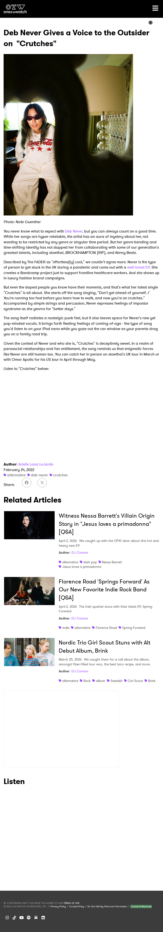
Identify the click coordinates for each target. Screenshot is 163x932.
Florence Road (106, 627)
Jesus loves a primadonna (81, 566)
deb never (39, 475)
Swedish (116, 680)
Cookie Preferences (141, 906)
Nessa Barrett (112, 562)
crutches (60, 475)
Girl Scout (135, 680)
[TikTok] (14, 917)
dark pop (90, 562)
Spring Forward (133, 627)
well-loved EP (138, 267)
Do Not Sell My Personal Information (107, 906)
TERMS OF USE (71, 903)
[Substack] (36, 917)
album (100, 680)
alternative (16, 475)
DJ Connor (79, 552)
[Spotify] (28, 917)
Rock (87, 680)
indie (65, 627)
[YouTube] (21, 917)
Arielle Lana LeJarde (35, 464)
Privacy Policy (58, 906)
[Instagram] (7, 917)
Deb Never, (74, 231)
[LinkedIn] (43, 917)
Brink (152, 680)
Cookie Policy (76, 906)
